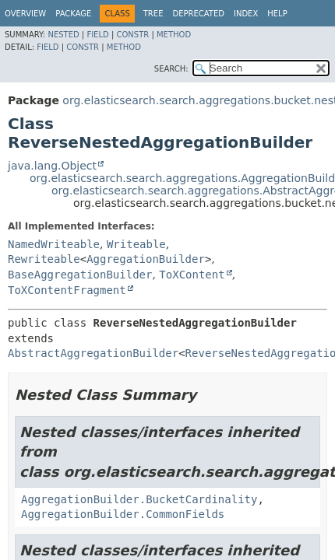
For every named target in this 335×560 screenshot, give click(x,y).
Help (277, 13)
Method (174, 34)
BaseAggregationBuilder (80, 274)
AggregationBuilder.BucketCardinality (139, 499)
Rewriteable (44, 259)
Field (97, 34)
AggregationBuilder (145, 259)
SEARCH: (171, 69)
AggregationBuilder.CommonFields (122, 514)
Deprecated (198, 13)
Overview (25, 13)
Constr (132, 34)
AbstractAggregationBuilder (93, 353)
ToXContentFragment (67, 290)
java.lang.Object (52, 165)
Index (246, 13)
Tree (153, 13)
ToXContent (191, 274)
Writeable (136, 244)
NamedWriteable (54, 244)
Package (73, 13)
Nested (63, 34)
